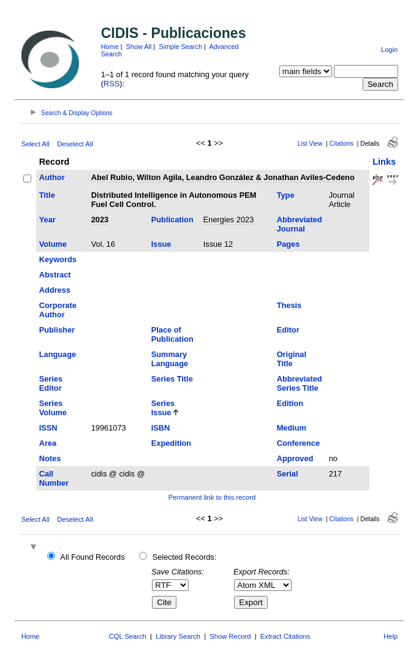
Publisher (57, 329)
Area (47, 443)
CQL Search (127, 636)
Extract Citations (285, 636)
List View (310, 143)
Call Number (54, 478)
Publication (172, 219)
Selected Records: (185, 557)
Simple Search (180, 46)
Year (47, 219)
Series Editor (50, 383)
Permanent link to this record (211, 497)
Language (57, 354)
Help (390, 636)
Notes (50, 458)
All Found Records (92, 557)
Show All (139, 46)
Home (110, 46)
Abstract (55, 274)
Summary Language (169, 359)
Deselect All (74, 144)
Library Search (178, 636)
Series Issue (163, 408)
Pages (288, 244)
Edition (290, 403)
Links (384, 162)
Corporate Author (58, 310)
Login (389, 49)
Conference (298, 443)
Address (54, 290)
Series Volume (53, 408)
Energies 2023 (228, 219)
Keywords (58, 259)
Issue (161, 244)
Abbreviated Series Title (299, 383)
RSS (111, 83)
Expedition (171, 443)
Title (47, 195)
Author (52, 177)
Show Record (230, 636)
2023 (99, 219)
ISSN (48, 427)
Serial (287, 473)
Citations (342, 143)
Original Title (291, 359)
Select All (35, 144)
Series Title (172, 378)
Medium (291, 427)
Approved (295, 458)
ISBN (160, 427)
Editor (288, 329)
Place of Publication (172, 334)
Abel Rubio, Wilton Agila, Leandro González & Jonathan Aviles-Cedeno (223, 177)
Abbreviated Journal (299, 224)
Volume (53, 244)
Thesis (289, 305)
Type (286, 195)
